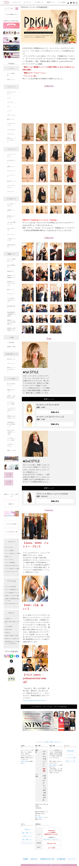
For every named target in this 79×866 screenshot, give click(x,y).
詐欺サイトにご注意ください (12, 638)
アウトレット (10, 363)
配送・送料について (40, 817)
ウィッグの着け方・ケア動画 (12, 553)
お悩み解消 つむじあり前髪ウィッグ (11, 424)
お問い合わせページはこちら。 (51, 839)
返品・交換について (54, 765)
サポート (23, 824)
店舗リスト (11, 504)
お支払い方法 (24, 761)
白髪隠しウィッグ (11, 211)
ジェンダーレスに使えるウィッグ (11, 410)
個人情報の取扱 (61, 859)
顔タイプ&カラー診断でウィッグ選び (11, 432)
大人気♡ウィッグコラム (11, 445)
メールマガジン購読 (70, 757)
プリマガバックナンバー (11, 571)
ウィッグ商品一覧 (11, 74)
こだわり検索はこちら (11, 14)
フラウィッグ (10, 191)
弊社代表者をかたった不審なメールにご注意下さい (12, 642)
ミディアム (10, 102)
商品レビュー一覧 (70, 761)
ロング (9, 98)
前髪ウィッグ (10, 166)
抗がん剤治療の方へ (11, 266)
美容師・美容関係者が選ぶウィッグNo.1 (12, 599)
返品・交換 (52, 745)
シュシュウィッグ (11, 176)
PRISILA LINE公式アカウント (12, 565)
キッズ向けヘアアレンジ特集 (11, 439)
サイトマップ (71, 859)
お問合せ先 (37, 824)
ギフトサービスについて (27, 843)
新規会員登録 (70, 751)
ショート (9, 110)
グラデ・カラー (11, 115)
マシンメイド (10, 234)
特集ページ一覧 (11, 450)
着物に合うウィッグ (11, 390)
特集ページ (8, 556)
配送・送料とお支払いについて (12, 622)
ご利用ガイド (8, 618)
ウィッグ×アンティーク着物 (11, 403)
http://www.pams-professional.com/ (34, 700)
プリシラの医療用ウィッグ (11, 260)
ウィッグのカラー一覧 (11, 531)
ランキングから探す (11, 524)
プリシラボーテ (11, 129)
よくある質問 (8, 626)
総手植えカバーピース (11, 217)
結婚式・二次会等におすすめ (11, 397)
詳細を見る (55, 412)
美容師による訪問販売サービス (11, 329)
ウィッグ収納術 (9, 550)
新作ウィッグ (10, 79)
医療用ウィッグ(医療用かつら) (11, 276)
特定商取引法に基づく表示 (47, 859)
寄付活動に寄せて (11, 307)
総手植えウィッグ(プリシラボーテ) (11, 283)
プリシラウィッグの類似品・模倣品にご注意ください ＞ (49, 742)
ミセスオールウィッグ (11, 124)
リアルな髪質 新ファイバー (12, 592)
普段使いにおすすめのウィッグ (11, 417)
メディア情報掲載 (10, 562)
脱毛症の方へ (10, 271)
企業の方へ (8, 632)
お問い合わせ (8, 629)
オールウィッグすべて (11, 92)
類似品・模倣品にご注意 (11, 635)
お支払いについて (27, 836)
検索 (16, 8)
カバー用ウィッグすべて (11, 204)
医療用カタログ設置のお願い (11, 20)
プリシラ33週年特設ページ (12, 589)
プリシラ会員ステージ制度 (12, 568)
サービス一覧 (8, 547)
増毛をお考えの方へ (11, 245)
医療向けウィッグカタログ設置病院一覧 (11, 322)
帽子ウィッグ (10, 119)
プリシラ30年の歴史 (10, 586)
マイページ (66, 745)
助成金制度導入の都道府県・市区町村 (11, 314)
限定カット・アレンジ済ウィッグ (11, 140)
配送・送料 (37, 745)
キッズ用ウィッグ (8, 475)
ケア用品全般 (10, 342)
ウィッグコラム (9, 559)
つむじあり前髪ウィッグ (11, 223)
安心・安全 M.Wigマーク (11, 603)
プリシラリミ (10, 134)
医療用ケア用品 (11, 346)
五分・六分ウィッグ (11, 229)
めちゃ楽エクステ (11, 161)
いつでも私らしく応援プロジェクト (11, 300)
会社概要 (25, 859)
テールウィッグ (11, 170)
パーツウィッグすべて (11, 155)
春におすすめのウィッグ (11, 384)
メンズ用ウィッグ (8, 482)
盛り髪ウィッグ (11, 181)
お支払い (23, 745)
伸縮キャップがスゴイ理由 (12, 595)
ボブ (8, 106)
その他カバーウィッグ (11, 239)
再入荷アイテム (11, 359)
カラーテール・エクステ (11, 186)
